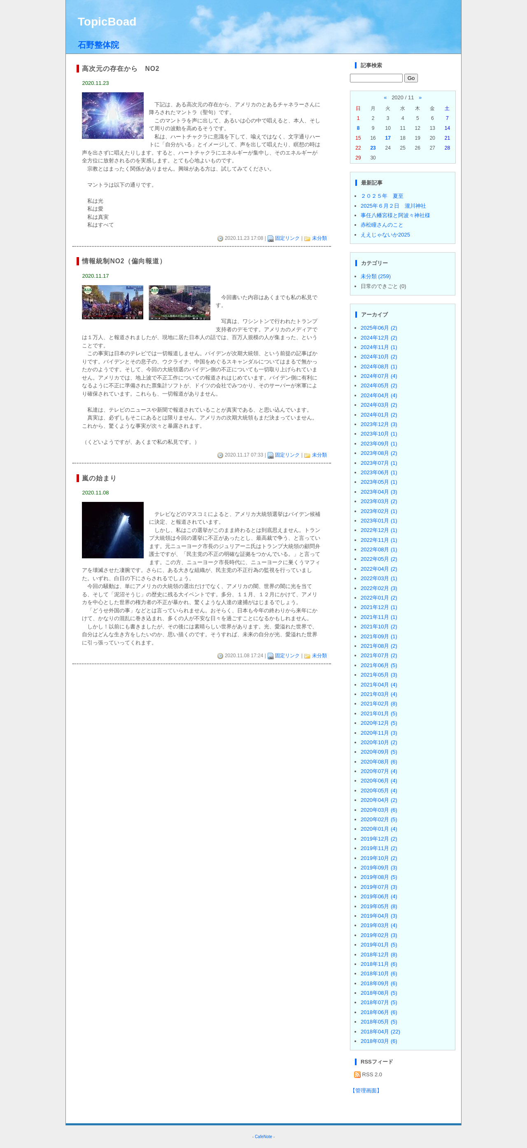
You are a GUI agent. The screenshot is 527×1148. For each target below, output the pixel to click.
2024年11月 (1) (379, 347)
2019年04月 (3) (379, 916)
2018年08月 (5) (379, 993)
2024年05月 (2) (379, 385)
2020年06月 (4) (379, 781)
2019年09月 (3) (379, 868)
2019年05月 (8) (379, 906)
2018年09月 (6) (379, 983)
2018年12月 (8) (379, 954)
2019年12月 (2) (379, 839)
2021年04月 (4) (379, 685)
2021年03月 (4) (379, 694)
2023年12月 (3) (379, 424)
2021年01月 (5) (379, 713)
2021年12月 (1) (379, 607)
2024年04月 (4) (379, 395)
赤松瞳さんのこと (382, 225)
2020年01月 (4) (379, 829)
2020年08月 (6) (379, 762)
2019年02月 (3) (379, 935)
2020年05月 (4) (379, 790)
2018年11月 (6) (379, 964)
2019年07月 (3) (379, 887)
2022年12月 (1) (379, 530)
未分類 (319, 238)
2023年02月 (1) (379, 511)
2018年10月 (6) (379, 973)
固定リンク (287, 238)
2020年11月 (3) (379, 733)
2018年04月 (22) (380, 1032)
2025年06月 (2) (379, 328)
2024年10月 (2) (379, 357)
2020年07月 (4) (379, 771)
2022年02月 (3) (379, 588)
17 (387, 138)
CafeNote (263, 1136)
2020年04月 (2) (379, 800)
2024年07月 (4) (379, 376)
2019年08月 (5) (379, 877)
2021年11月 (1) (379, 617)
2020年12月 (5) (379, 723)
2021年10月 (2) (379, 626)
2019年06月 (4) (379, 896)
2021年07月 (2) (379, 655)
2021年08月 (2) (379, 646)
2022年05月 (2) (379, 559)
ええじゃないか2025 (385, 235)
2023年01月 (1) (379, 521)
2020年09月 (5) (379, 752)
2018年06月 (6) (379, 1012)
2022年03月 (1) (379, 578)
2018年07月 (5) (379, 1002)
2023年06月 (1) (379, 472)
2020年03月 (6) (379, 810)
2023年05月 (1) (379, 482)
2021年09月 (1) (379, 636)
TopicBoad (107, 21)
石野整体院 (98, 44)
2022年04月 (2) (379, 569)
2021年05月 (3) (379, 675)
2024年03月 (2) (379, 405)
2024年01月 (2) (379, 415)
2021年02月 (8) (379, 704)
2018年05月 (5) (379, 1022)
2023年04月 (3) (379, 492)
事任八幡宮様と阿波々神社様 (395, 215)
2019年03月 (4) (379, 925)
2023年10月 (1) (379, 434)
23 (372, 148)
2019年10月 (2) (379, 858)
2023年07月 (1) (379, 463)
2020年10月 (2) (379, 742)
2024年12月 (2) (379, 338)
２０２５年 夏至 (382, 196)
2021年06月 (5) (379, 665)
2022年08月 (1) (379, 549)
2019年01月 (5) (379, 945)
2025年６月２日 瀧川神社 (393, 206)
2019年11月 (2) (379, 848)
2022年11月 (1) (379, 540)
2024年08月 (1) (379, 366)
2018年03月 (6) (379, 1041)
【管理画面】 (366, 1090)
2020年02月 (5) (379, 819)
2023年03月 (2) (379, 501)
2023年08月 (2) (379, 453)
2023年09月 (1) (379, 443)
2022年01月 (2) (379, 598)
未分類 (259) (376, 276)
